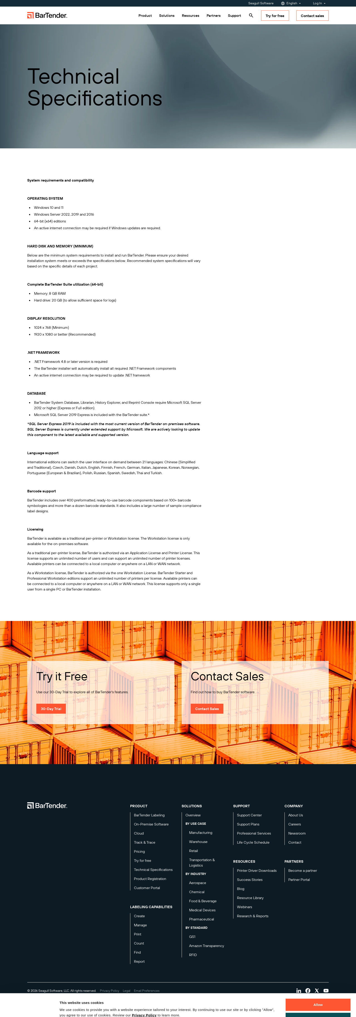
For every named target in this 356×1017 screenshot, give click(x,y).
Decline (318, 999)
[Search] (251, 15)
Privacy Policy (144, 995)
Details (69, 1008)
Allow (318, 985)
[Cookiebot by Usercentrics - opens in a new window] (29, 1008)
